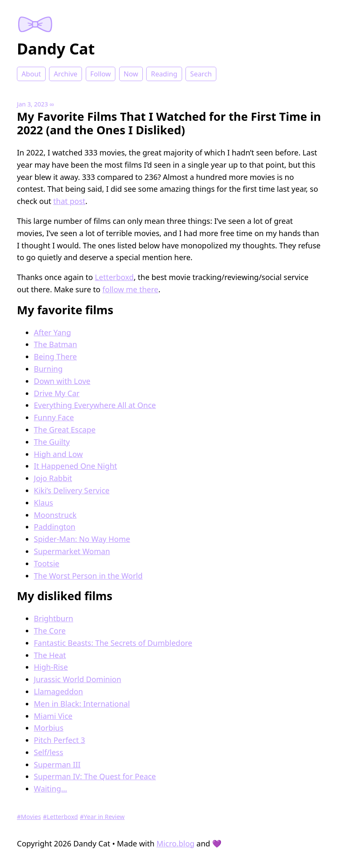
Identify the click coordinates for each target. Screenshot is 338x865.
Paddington (54, 527)
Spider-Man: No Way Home (82, 539)
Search (201, 74)
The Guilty (52, 442)
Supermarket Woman (72, 551)
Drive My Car (56, 393)
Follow (100, 74)
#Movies (29, 817)
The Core (49, 631)
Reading (164, 74)
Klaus (43, 503)
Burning (48, 369)
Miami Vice (53, 716)
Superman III (57, 764)
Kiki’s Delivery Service (71, 490)
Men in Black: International (82, 704)
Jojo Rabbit (53, 478)
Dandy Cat (56, 48)
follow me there (130, 289)
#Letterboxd (60, 817)
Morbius (48, 728)
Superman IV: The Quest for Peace (95, 776)
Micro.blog (175, 843)
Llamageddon (58, 691)
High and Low (58, 454)
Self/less (48, 752)
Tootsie (46, 563)
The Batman (55, 344)
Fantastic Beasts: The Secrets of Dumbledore (113, 643)
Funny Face (54, 417)
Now (131, 74)
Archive (65, 74)
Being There (55, 356)
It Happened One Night (75, 466)
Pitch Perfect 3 (59, 740)
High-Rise (51, 667)
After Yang (52, 332)
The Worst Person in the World (88, 576)
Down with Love (62, 381)
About (31, 74)
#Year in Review (102, 817)
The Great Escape (64, 429)
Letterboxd (114, 277)
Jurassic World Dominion (77, 679)
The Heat (50, 655)
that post (69, 201)
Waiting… (50, 788)
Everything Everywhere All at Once (95, 405)
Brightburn (53, 618)
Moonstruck (55, 515)
